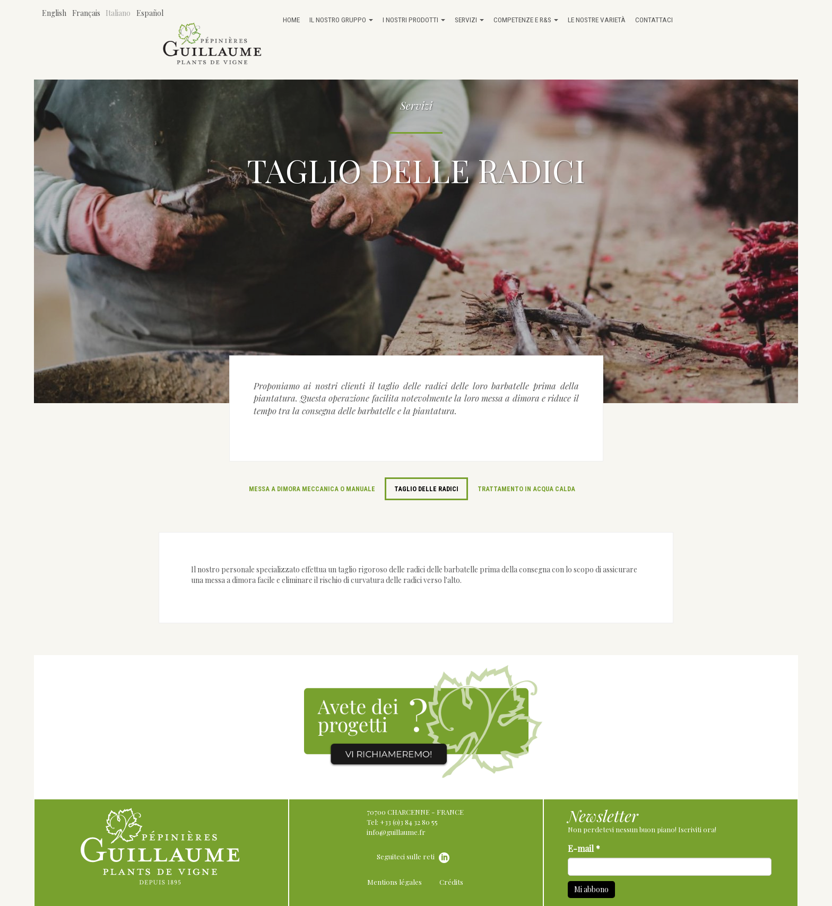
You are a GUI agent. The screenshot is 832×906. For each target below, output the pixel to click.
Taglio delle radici (426, 489)
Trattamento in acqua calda (526, 489)
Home (291, 19)
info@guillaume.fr (396, 832)
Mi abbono (591, 889)
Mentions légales (394, 881)
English (54, 13)
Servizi (469, 19)
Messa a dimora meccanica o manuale (312, 489)
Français (86, 13)
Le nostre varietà (597, 19)
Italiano (118, 13)
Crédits (451, 881)
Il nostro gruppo (341, 19)
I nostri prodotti (414, 19)
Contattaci (654, 19)
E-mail (584, 848)
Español (149, 13)
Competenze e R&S (525, 19)
